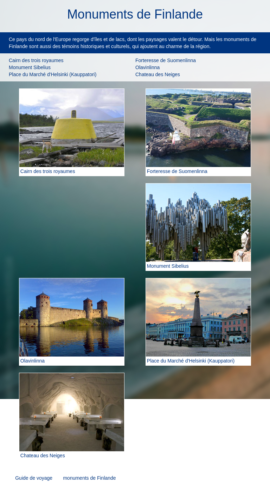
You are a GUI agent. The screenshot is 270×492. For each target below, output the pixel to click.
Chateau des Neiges (157, 74)
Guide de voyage (33, 478)
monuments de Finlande (89, 478)
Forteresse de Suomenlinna (165, 60)
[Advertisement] (71, 227)
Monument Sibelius (30, 67)
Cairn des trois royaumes (36, 60)
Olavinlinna (147, 67)
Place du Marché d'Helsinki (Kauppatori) (52, 74)
